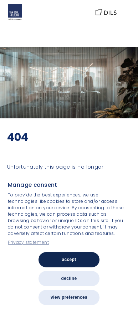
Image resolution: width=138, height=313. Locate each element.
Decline (69, 278)
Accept (69, 259)
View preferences (69, 297)
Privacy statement (28, 242)
